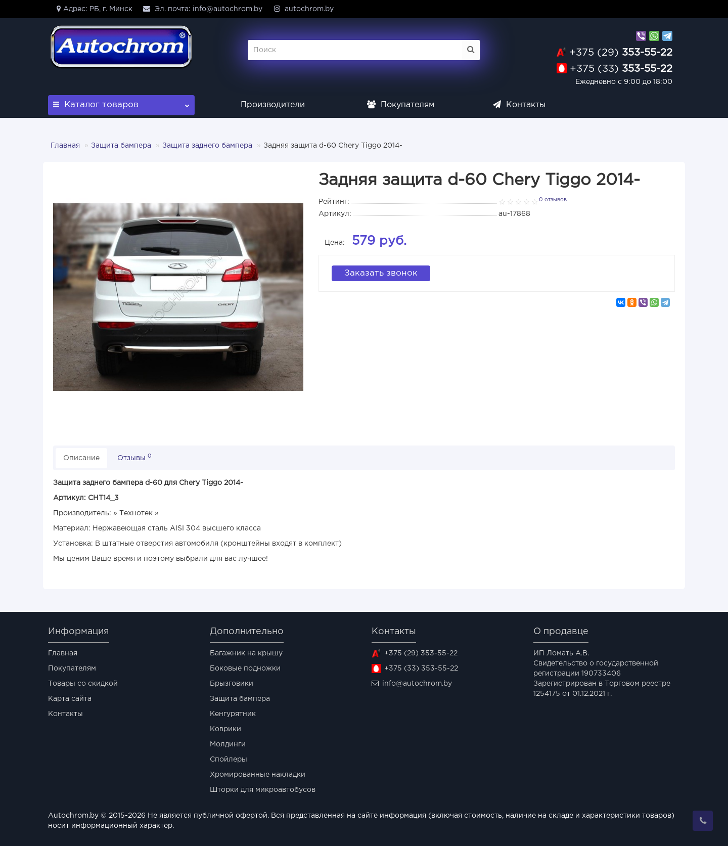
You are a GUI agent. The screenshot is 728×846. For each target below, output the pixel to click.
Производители (273, 105)
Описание (81, 458)
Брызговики (231, 684)
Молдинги (228, 744)
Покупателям (400, 105)
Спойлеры (228, 759)
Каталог (121, 102)
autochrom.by (303, 8)
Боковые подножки (245, 668)
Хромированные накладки (257, 775)
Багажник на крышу (246, 653)
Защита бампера (121, 146)
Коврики (225, 729)
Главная (65, 146)
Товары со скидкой (83, 684)
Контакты (519, 105)
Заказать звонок (381, 272)
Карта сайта (70, 699)
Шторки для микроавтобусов (262, 790)
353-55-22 (620, 52)
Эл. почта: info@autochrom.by (202, 8)
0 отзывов (553, 199)
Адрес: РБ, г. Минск (92, 8)
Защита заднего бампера (207, 146)
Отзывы (134, 457)
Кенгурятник (233, 714)
